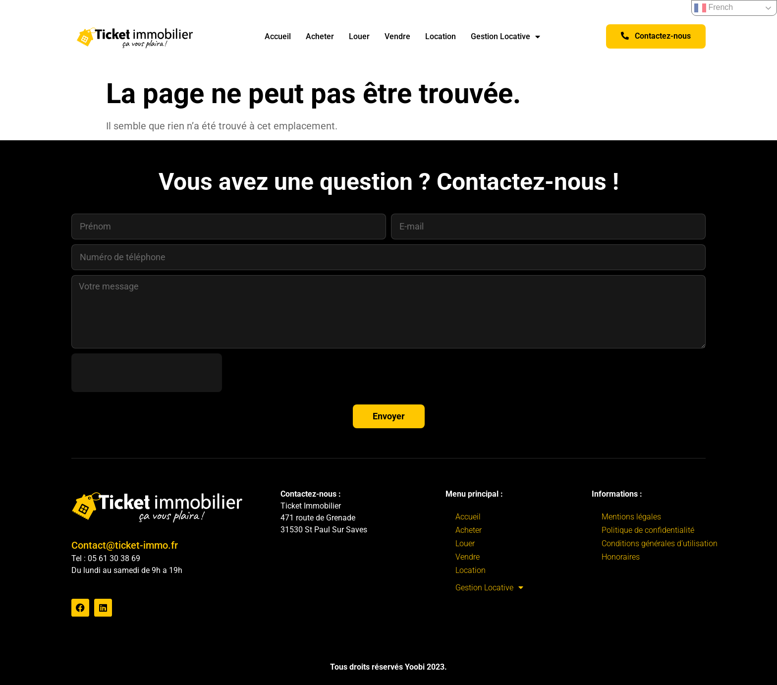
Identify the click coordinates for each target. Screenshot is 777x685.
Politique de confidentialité (648, 530)
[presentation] (146, 372)
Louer (359, 36)
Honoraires (621, 557)
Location (440, 36)
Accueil (278, 36)
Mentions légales (631, 516)
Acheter (320, 36)
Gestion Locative (505, 37)
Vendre (397, 36)
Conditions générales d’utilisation (660, 543)
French (713, 8)
